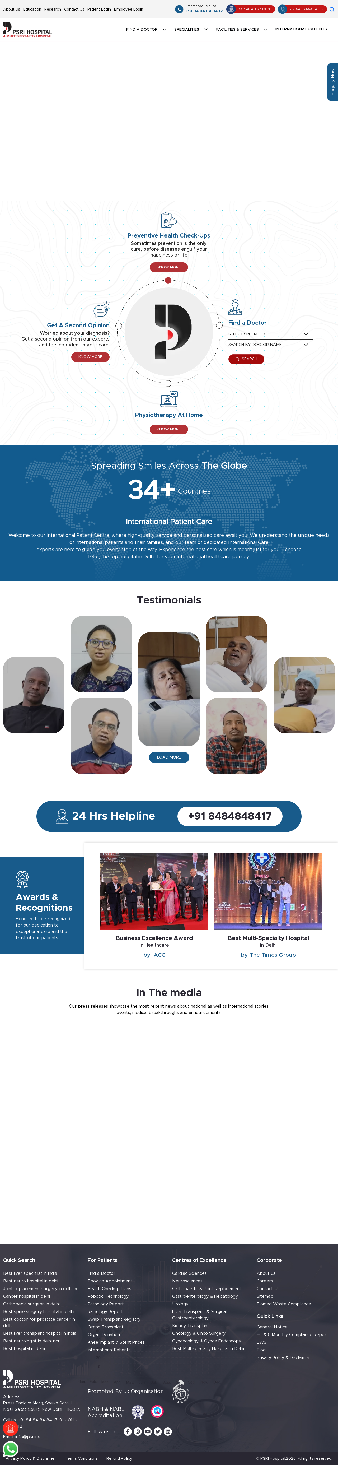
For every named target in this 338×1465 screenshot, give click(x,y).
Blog (261, 1350)
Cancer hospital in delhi (26, 1296)
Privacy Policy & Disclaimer (283, 1358)
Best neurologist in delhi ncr (31, 1341)
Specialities (186, 29)
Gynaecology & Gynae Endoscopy (206, 1341)
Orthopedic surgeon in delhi (31, 1304)
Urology (180, 1304)
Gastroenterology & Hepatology (205, 1296)
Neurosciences (187, 1281)
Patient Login (99, 9)
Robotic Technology (108, 1296)
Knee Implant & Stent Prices (116, 1342)
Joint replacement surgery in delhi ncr (41, 1289)
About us (266, 1273)
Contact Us (74, 9)
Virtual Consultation (300, 9)
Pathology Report (106, 1304)
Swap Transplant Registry (114, 1319)
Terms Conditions (81, 1459)
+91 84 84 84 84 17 (204, 8)
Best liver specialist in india (30, 1273)
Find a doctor (142, 29)
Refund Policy (119, 1459)
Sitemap (265, 1296)
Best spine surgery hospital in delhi (38, 1312)
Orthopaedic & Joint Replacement (206, 1289)
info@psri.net (28, 1437)
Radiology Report (105, 1312)
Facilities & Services (237, 29)
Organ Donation (104, 1335)
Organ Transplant (106, 1327)
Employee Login (128, 9)
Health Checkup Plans (109, 1289)
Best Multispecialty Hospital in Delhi (208, 1349)
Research (52, 9)
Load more (169, 757)
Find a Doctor (101, 1273)
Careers (265, 1281)
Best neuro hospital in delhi (30, 1281)
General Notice (272, 1327)
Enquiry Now (333, 82)
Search (246, 359)
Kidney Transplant (190, 1326)
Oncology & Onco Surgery (199, 1333)
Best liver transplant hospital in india (39, 1333)
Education (32, 9)
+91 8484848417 (230, 816)
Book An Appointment (249, 9)
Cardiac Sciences (189, 1273)
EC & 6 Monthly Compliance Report (292, 1335)
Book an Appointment (110, 1281)
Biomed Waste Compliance (284, 1304)
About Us (11, 9)
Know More (169, 267)
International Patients (301, 29)
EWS (261, 1342)
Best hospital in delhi (24, 1349)
